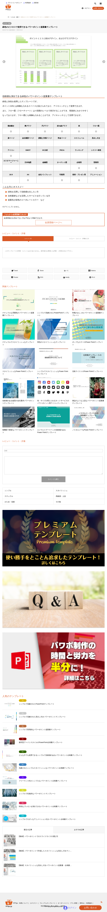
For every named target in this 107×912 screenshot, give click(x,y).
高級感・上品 (61, 496)
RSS (101, 902)
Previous (3, 61)
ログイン (88, 8)
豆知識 (62, 906)
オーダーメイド (63, 903)
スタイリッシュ (61, 491)
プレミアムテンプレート (47, 903)
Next (103, 61)
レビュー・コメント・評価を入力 (79, 238)
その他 (58, 502)
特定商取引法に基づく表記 (49, 906)
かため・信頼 (7, 23)
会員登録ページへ (53, 222)
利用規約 (28, 3)
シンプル (8, 491)
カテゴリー (33, 903)
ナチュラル (9, 496)
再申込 (82, 903)
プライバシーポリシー (15, 3)
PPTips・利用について (20, 903)
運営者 (36, 3)
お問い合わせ (98, 8)
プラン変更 (73, 903)
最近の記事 (28, 830)
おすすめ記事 (79, 830)
